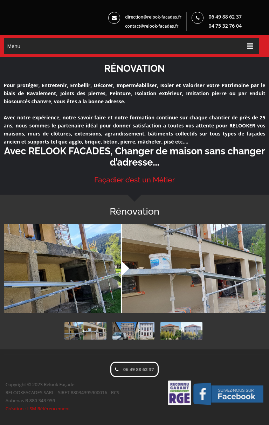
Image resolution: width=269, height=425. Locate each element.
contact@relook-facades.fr (151, 26)
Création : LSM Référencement (39, 408)
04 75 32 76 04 (225, 25)
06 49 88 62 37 (225, 16)
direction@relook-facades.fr (155, 17)
